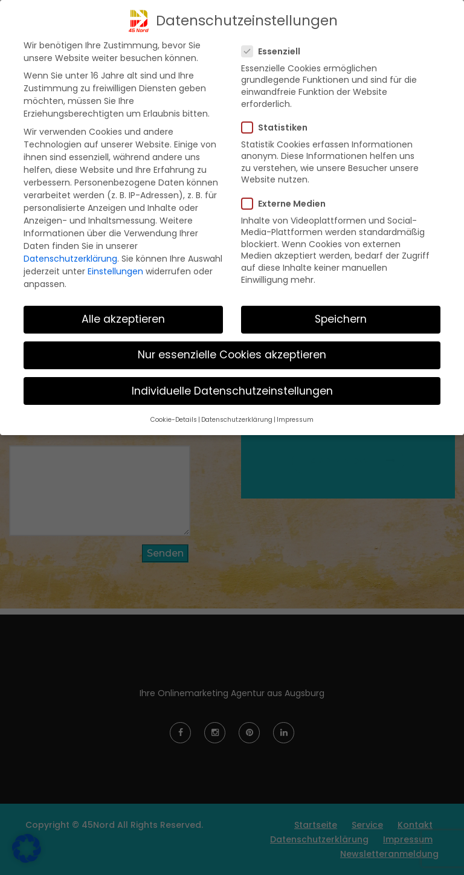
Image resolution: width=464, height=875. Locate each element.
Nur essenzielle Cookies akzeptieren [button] (232, 354)
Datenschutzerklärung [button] (236, 419)
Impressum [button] (295, 419)
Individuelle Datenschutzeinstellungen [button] (232, 391)
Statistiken (278, 127)
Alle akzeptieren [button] (123, 319)
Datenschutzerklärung (70, 259)
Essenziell (274, 51)
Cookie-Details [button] (173, 419)
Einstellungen (115, 271)
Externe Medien (287, 204)
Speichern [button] (341, 319)
